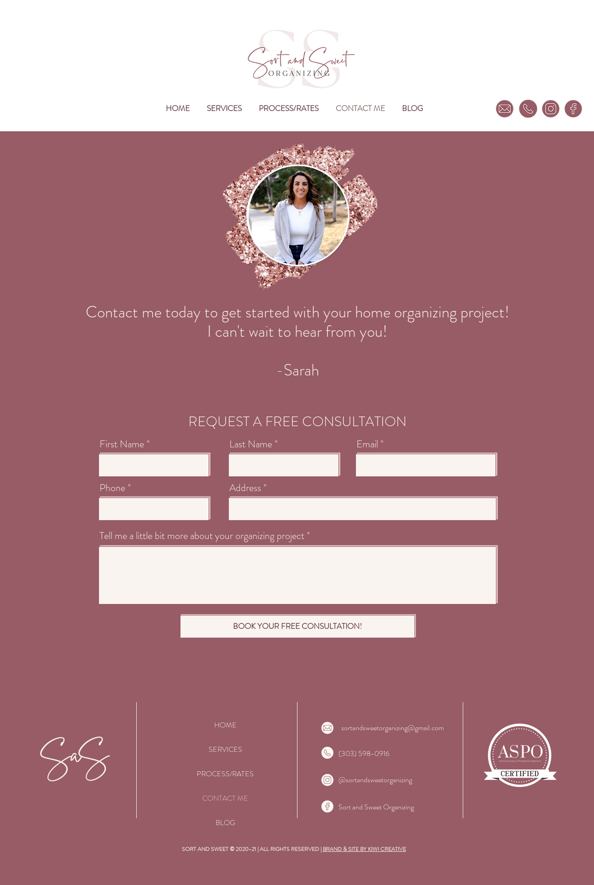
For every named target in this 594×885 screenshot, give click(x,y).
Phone (112, 488)
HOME (225, 725)
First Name (121, 444)
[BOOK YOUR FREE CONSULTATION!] (297, 626)
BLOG (225, 822)
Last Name (250, 444)
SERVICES (225, 749)
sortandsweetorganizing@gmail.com (392, 727)
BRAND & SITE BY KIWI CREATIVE (364, 849)
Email (367, 444)
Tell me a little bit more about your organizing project (201, 536)
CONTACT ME (225, 798)
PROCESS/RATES (225, 773)
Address (245, 488)
